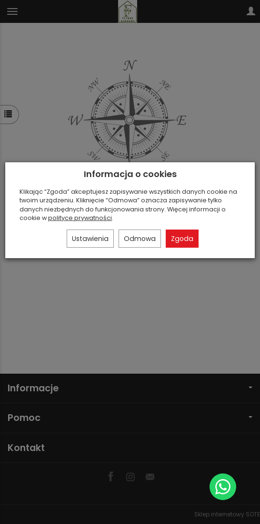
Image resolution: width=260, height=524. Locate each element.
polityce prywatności (80, 218)
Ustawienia (90, 238)
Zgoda (182, 238)
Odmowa (140, 238)
